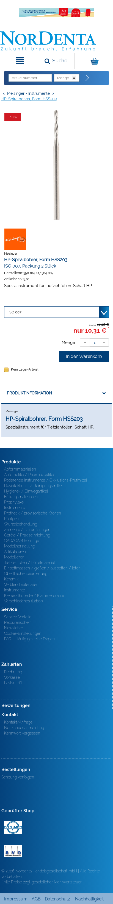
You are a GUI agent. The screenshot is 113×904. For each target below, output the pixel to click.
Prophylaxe (14, 502)
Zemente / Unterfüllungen (27, 529)
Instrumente (14, 507)
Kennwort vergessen (22, 733)
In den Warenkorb (84, 356)
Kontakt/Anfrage (18, 722)
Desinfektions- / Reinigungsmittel (33, 485)
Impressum (15, 899)
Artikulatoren (15, 551)
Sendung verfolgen (17, 777)
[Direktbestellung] (87, 78)
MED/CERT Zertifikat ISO (13, 827)
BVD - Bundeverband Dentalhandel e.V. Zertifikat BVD (13, 851)
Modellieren (14, 557)
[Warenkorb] (93, 61)
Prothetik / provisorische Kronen (32, 513)
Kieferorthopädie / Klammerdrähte (34, 595)
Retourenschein (18, 622)
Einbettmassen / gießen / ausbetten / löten (42, 568)
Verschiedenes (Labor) (23, 601)
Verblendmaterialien (21, 584)
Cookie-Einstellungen (22, 633)
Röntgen (11, 518)
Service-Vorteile (17, 617)
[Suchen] (56, 61)
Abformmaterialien (20, 469)
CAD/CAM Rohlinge (21, 540)
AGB (36, 899)
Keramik (11, 579)
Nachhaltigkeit (89, 899)
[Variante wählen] (56, 312)
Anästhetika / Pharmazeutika (29, 474)
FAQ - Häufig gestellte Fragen (29, 639)
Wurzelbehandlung (20, 524)
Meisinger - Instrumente (28, 93)
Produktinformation (29, 393)
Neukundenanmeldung (24, 727)
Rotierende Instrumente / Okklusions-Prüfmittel (45, 480)
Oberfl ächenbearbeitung (25, 573)
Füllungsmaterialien (21, 496)
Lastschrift (13, 683)
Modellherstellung (19, 546)
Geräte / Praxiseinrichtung (27, 535)
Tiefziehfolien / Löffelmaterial (29, 562)
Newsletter (13, 628)
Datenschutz (57, 899)
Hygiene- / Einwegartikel (26, 491)
